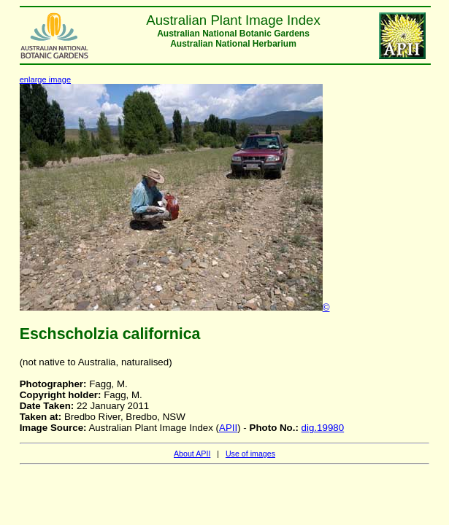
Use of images (250, 453)
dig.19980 (323, 427)
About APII (192, 453)
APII (228, 427)
